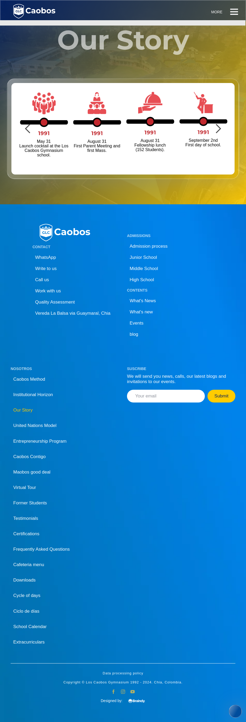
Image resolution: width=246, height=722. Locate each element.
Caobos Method (29, 379)
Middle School (144, 268)
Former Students (30, 502)
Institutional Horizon (33, 394)
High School (142, 279)
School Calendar (30, 626)
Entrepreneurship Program (39, 441)
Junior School (143, 257)
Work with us (48, 290)
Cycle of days (26, 595)
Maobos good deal (31, 472)
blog (134, 334)
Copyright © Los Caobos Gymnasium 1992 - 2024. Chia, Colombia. (123, 682)
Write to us (46, 268)
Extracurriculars (29, 642)
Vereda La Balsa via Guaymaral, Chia (73, 313)
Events (136, 323)
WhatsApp (45, 257)
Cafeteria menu (28, 564)
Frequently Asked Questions (41, 549)
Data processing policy (123, 673)
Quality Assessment (55, 302)
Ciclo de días (26, 611)
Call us (42, 279)
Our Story (23, 410)
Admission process (149, 246)
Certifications (26, 533)
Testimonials (25, 518)
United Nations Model (35, 425)
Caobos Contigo (29, 456)
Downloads (24, 580)
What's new (141, 311)
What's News (143, 300)
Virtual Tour (24, 487)
